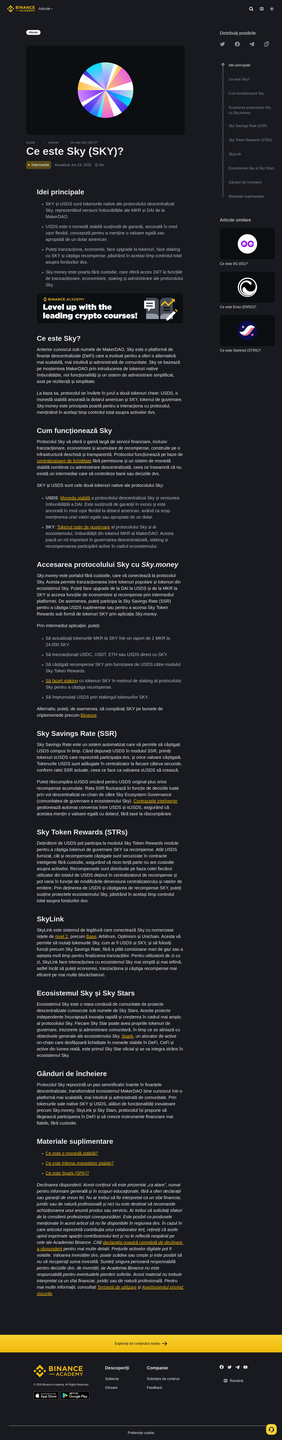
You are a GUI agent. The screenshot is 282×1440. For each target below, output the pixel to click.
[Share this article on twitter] (222, 44)
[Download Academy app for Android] (75, 1396)
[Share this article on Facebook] (237, 44)
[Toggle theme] (272, 8)
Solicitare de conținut (163, 1379)
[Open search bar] (250, 9)
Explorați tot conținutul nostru (141, 1343)
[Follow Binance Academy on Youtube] (245, 1367)
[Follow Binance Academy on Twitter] (229, 1367)
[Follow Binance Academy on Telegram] (237, 1367)
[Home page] (21, 8)
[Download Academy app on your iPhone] (46, 1396)
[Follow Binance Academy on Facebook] (221, 1367)
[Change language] (261, 9)
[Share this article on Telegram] (251, 44)
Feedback (154, 1387)
